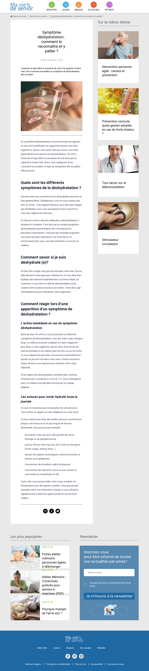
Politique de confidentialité (58, 664)
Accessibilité (97, 664)
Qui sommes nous (116, 664)
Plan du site (80, 664)
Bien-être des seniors (38, 16)
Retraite (101, 648)
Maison (70, 648)
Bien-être (42, 648)
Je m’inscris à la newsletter (109, 596)
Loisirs (56, 648)
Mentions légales (33, 664)
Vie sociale (85, 648)
